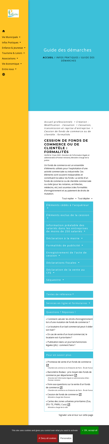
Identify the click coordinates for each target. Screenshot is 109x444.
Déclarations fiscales (61, 262)
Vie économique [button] (11, 63)
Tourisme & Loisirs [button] (12, 53)
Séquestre (54, 280)
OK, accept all (89, 430)
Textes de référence (59, 294)
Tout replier (70, 198)
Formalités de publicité (63, 245)
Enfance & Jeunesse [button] (13, 47)
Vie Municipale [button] (10, 37)
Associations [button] (9, 58)
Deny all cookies (47, 438)
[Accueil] (14, 14)
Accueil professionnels (58, 121)
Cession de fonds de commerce (64, 394)
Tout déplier (85, 198)
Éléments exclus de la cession (67, 215)
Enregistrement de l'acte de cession (66, 254)
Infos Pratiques (67, 57)
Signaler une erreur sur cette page (76, 415)
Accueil (48, 57)
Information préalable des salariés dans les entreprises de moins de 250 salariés (67, 228)
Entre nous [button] (8, 69)
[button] (14, 31)
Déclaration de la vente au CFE (65, 271)
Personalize (65, 438)
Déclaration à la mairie (63, 238)
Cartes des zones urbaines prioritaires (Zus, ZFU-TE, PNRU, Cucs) (68, 403)
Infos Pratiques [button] (10, 42)
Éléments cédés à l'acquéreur (67, 205)
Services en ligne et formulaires (67, 303)
